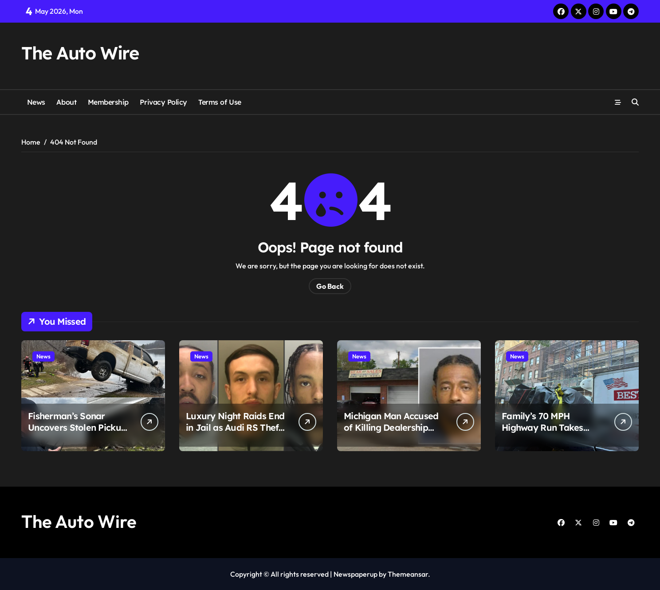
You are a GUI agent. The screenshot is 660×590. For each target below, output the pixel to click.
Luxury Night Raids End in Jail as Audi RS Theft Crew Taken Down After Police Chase (235, 433)
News (36, 102)
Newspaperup (355, 574)
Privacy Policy (163, 102)
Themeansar (408, 574)
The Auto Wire (79, 53)
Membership (108, 102)
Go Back (330, 286)
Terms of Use (219, 102)
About (66, 102)
